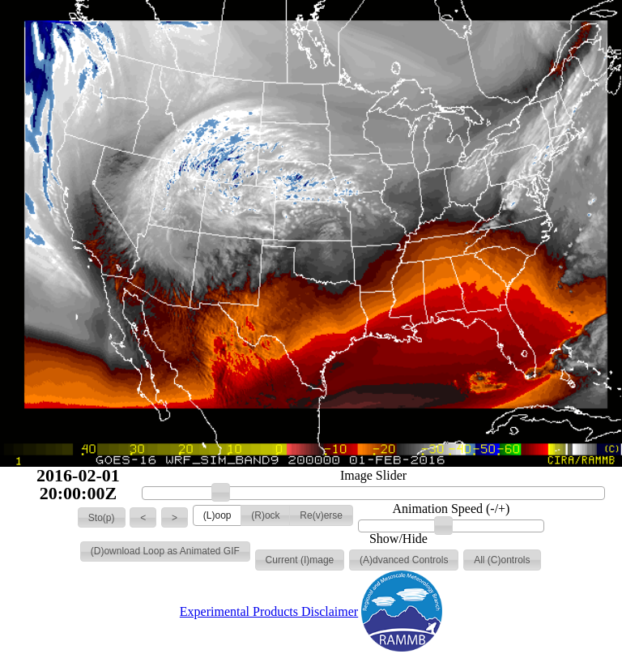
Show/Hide (398, 538)
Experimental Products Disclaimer (269, 611)
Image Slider (373, 475)
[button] (102, 517)
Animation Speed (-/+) (450, 508)
